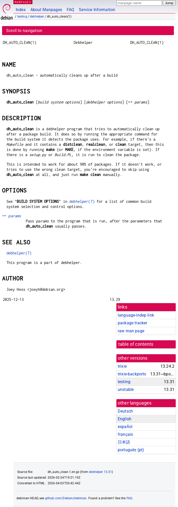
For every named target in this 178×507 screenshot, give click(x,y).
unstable (126, 389)
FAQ (70, 9)
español (125, 426)
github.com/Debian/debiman (66, 498)
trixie (122, 366)
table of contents (136, 344)
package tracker (132, 322)
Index (21, 9)
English (124, 418)
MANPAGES (23, 2)
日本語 (124, 442)
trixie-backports (132, 374)
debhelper (37, 16)
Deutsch (125, 411)
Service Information (97, 9)
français (125, 434)
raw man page (131, 330)
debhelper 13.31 (100, 472)
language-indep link (136, 315)
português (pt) (131, 449)
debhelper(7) (82, 201)
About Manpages (46, 9)
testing (22, 16)
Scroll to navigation (24, 30)
